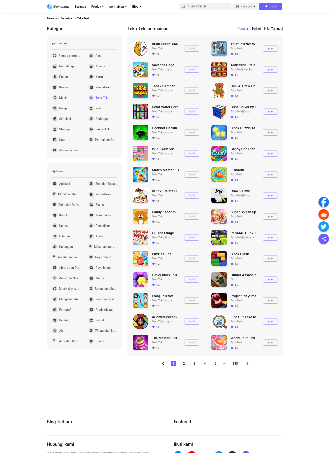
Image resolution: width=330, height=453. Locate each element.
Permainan (67, 18)
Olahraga (248, 237)
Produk (96, 6)
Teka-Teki (83, 18)
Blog (135, 6)
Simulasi (248, 69)
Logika (168, 69)
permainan (116, 6)
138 (235, 363)
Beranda (80, 6)
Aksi (233, 279)
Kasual (168, 90)
